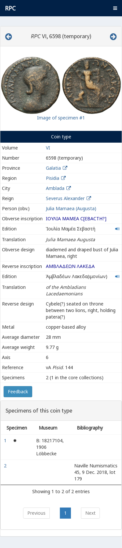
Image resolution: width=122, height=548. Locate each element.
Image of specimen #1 (61, 118)
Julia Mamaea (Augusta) (71, 208)
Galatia (53, 168)
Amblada (55, 188)
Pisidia (52, 178)
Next (90, 513)
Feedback (18, 391)
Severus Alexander (65, 198)
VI (48, 148)
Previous (36, 513)
